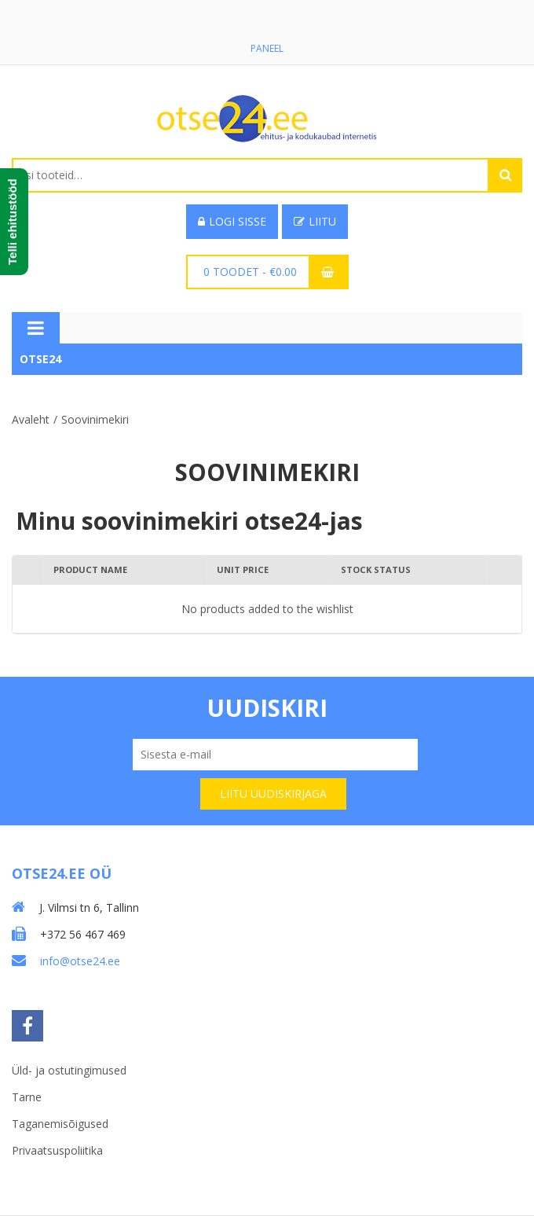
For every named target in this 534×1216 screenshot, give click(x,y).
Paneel (267, 48)
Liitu (315, 221)
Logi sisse (232, 221)
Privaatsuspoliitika (57, 1150)
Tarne (27, 1096)
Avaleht (30, 419)
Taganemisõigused (60, 1123)
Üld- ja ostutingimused (69, 1070)
